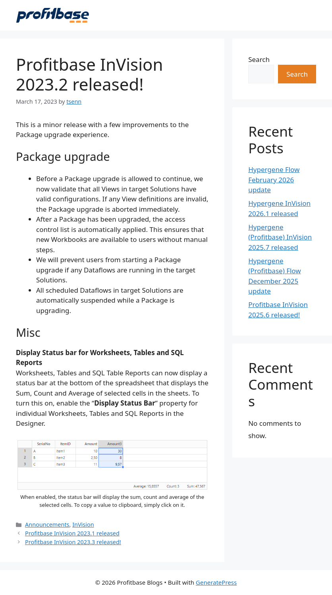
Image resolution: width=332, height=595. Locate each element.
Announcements (47, 524)
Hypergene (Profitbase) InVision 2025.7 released (280, 237)
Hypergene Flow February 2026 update (273, 179)
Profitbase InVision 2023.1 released (72, 533)
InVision (83, 524)
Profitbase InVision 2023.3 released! (73, 542)
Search (259, 59)
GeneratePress (216, 582)
